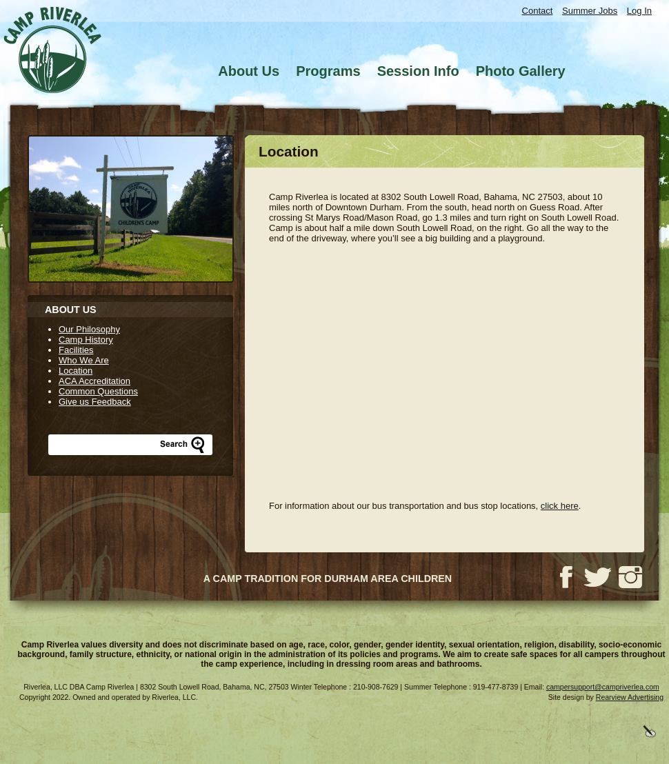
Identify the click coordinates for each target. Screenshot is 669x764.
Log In (639, 11)
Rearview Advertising (629, 697)
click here (560, 506)
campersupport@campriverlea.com (602, 687)
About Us (248, 71)
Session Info (418, 71)
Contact (537, 11)
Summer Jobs (589, 11)
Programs (328, 71)
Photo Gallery (521, 71)
